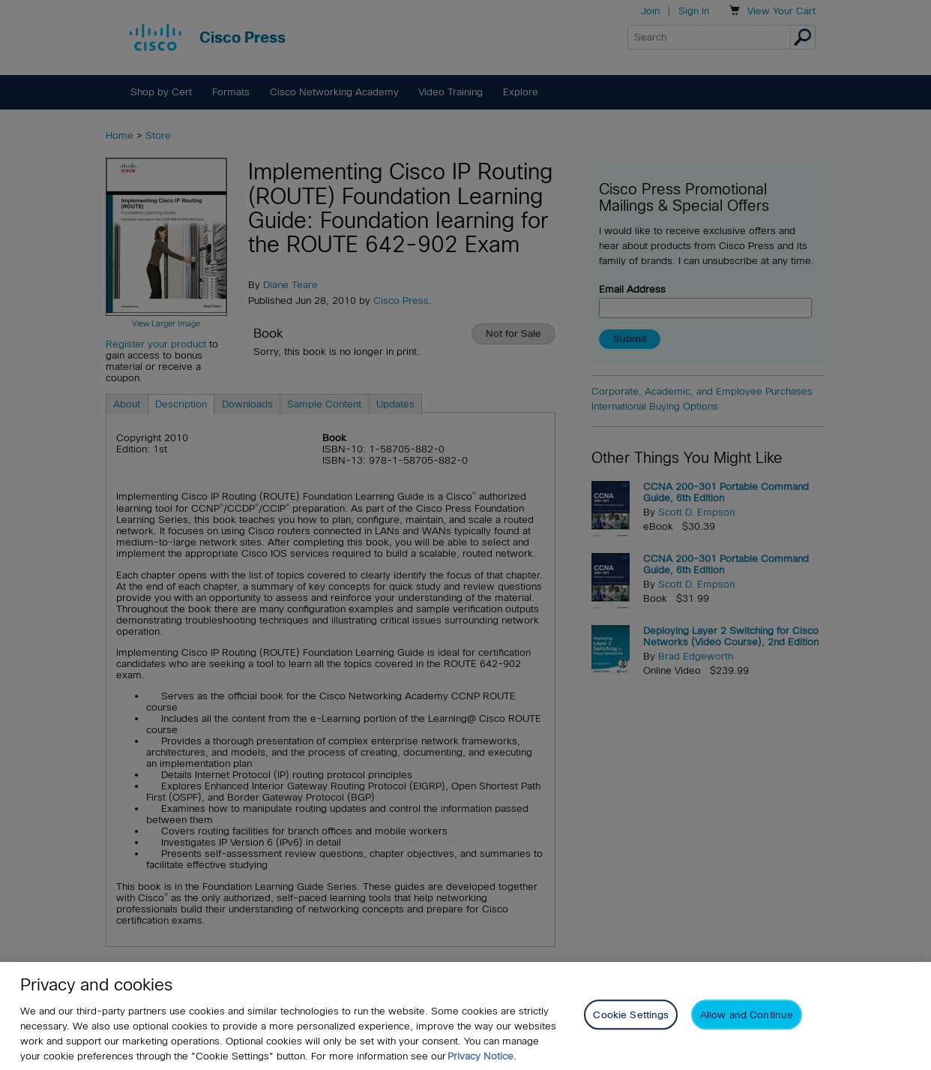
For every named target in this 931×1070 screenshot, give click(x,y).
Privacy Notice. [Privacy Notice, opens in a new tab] (482, 1056)
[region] (465, 1016)
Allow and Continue (746, 1014)
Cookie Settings (631, 1014)
